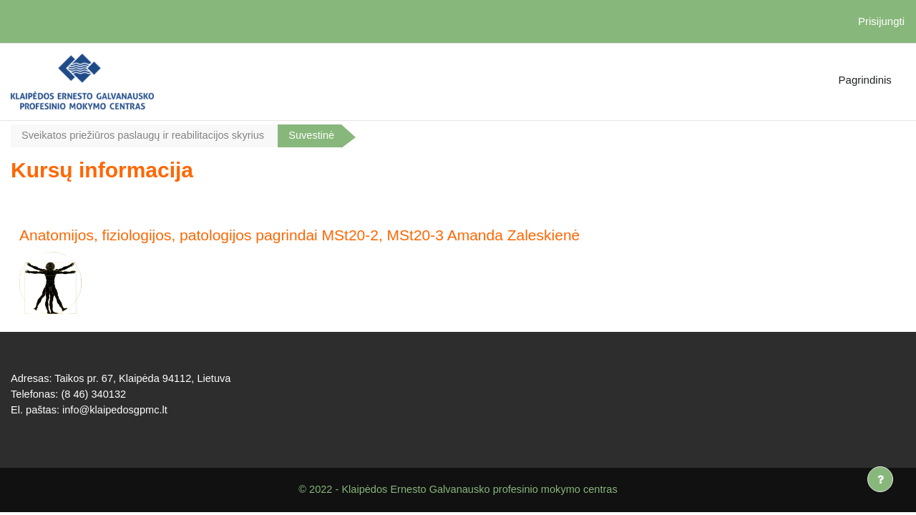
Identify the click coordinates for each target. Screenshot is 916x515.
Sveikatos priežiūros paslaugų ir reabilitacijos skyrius (146, 135)
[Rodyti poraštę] (880, 479)
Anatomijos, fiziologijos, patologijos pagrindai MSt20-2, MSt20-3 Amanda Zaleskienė (299, 235)
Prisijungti (881, 21)
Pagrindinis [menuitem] (865, 80)
